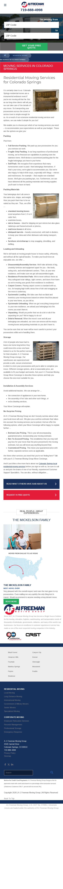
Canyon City (36, 652)
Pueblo (34, 671)
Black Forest (12, 652)
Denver (35, 657)
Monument (36, 666)
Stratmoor (11, 676)
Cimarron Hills (13, 657)
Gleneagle (36, 662)
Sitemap (7, 756)
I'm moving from (49, 19)
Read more (11, 602)
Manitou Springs (14, 666)
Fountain (11, 662)
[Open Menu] (5, 5)
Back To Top (9, 799)
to (56, 30)
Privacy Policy (9, 753)
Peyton (10, 671)
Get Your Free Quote (31, 46)
